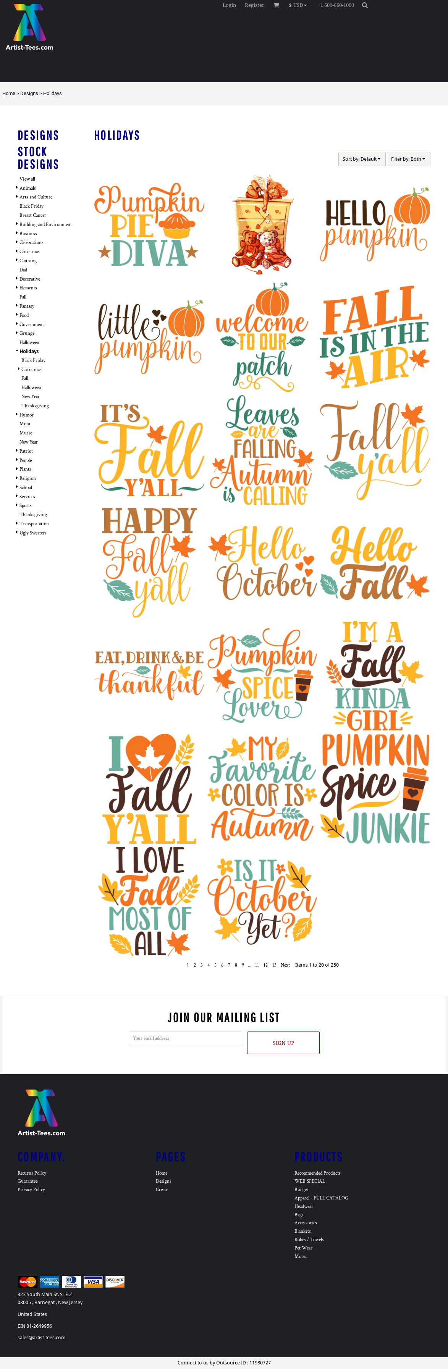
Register (254, 5)
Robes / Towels (309, 1240)
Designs (29, 93)
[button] (300, 5)
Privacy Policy (31, 1190)
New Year (30, 397)
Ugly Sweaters (33, 533)
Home (8, 93)
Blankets (302, 1231)
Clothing (28, 261)
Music (25, 433)
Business (28, 234)
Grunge (26, 333)
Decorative (29, 279)
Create (162, 1190)
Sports (25, 505)
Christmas (29, 252)
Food (24, 315)
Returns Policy (32, 1173)
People (25, 460)
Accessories (305, 1223)
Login (229, 5)
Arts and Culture (35, 197)
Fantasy (26, 306)
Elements (28, 288)
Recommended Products (317, 1173)
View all (27, 179)
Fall (22, 297)
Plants (25, 469)
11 (257, 965)
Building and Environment (45, 224)
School (25, 487)
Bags (299, 1215)
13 (274, 965)
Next (285, 965)
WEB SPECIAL (309, 1181)
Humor (26, 415)
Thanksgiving (35, 406)
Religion (27, 478)
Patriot (26, 451)
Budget (301, 1190)
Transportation (34, 524)
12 (266, 965)
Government (31, 324)
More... (301, 1256)
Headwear (303, 1206)
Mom (24, 424)
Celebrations (31, 242)
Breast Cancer (32, 215)
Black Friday (31, 206)
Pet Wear (303, 1248)
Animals (27, 188)
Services (27, 497)
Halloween (29, 342)
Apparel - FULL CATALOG (321, 1198)
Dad (23, 270)
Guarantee (27, 1181)
